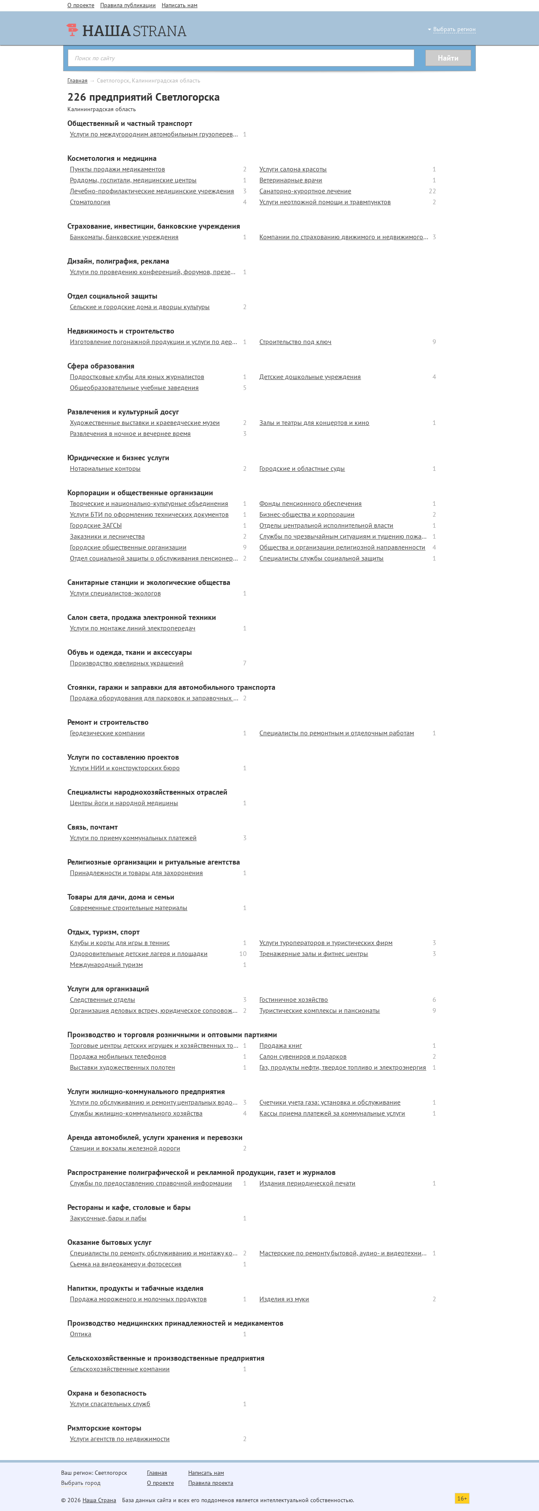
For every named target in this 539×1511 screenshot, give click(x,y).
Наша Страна (99, 1500)
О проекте (80, 5)
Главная (77, 80)
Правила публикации (128, 5)
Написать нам (179, 5)
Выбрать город (81, 1483)
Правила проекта (210, 1483)
